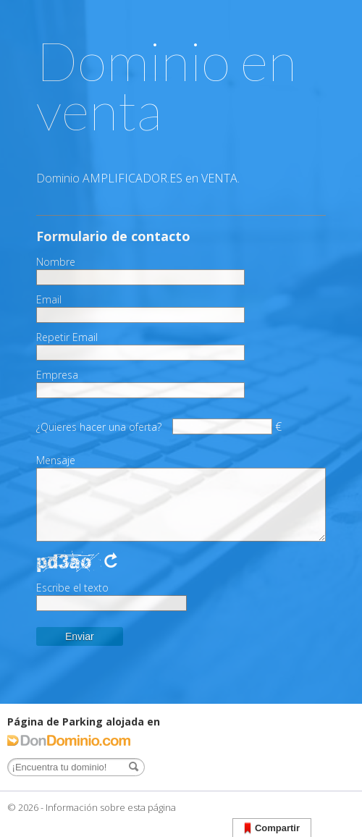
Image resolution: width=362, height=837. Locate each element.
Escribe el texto (72, 588)
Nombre (55, 262)
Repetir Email (67, 337)
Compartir (272, 829)
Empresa (57, 375)
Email (49, 300)
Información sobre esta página (111, 807)
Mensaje (55, 460)
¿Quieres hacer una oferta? (98, 427)
